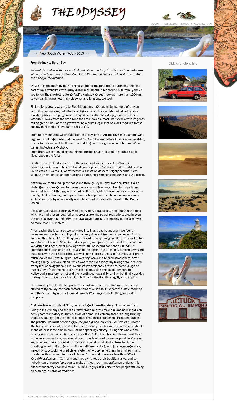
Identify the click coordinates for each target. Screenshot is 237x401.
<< (36, 53)
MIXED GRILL (198, 23)
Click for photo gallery (183, 63)
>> (87, 53)
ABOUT (155, 23)
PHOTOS (184, 23)
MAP (209, 23)
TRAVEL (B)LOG (169, 23)
